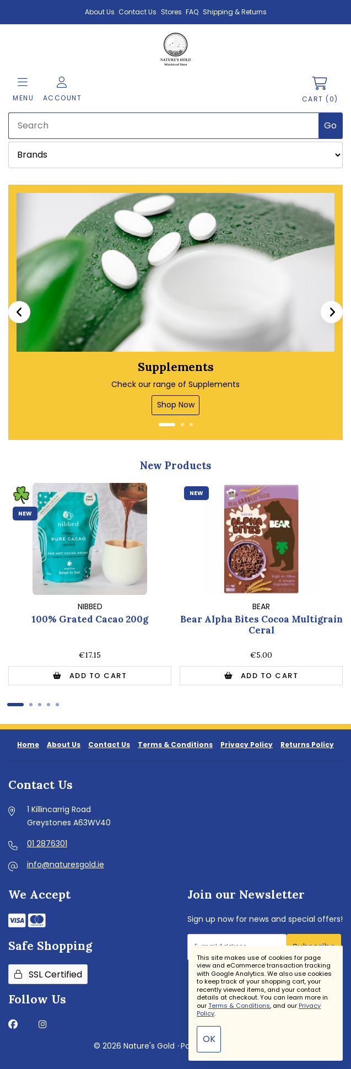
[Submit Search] (330, 125)
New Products (175, 465)
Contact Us (137, 12)
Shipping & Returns (235, 12)
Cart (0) (320, 90)
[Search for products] (164, 125)
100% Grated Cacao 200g (90, 619)
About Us (100, 12)
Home (28, 744)
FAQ (192, 12)
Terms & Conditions (175, 744)
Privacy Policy (246, 744)
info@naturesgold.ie (65, 864)
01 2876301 (47, 843)
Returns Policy (307, 744)
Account (62, 89)
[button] (19, 312)
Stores (171, 12)
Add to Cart (90, 675)
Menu (23, 89)
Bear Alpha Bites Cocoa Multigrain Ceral (261, 624)
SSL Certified (48, 974)
